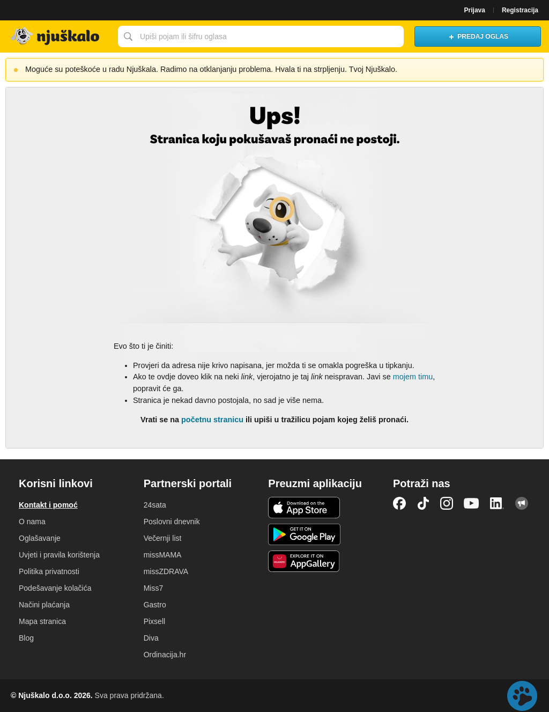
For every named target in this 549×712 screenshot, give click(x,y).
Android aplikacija (304, 534)
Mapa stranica (42, 621)
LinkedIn (497, 503)
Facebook (399, 503)
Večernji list (163, 538)
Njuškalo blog (521, 503)
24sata (155, 505)
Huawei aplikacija (304, 561)
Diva (151, 638)
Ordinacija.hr (165, 654)
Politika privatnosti (49, 571)
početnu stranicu (212, 419)
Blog (26, 638)
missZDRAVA (166, 571)
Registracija (520, 10)
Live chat (522, 696)
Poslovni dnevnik (172, 521)
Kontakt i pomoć (48, 505)
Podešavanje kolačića (55, 588)
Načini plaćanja (44, 604)
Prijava (474, 10)
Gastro (155, 604)
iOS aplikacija (304, 507)
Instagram (446, 503)
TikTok (423, 503)
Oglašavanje (40, 538)
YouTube (471, 503)
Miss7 (154, 588)
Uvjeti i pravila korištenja (59, 554)
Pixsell (154, 621)
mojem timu (413, 376)
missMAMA (163, 554)
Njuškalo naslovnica (56, 36)
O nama (32, 521)
